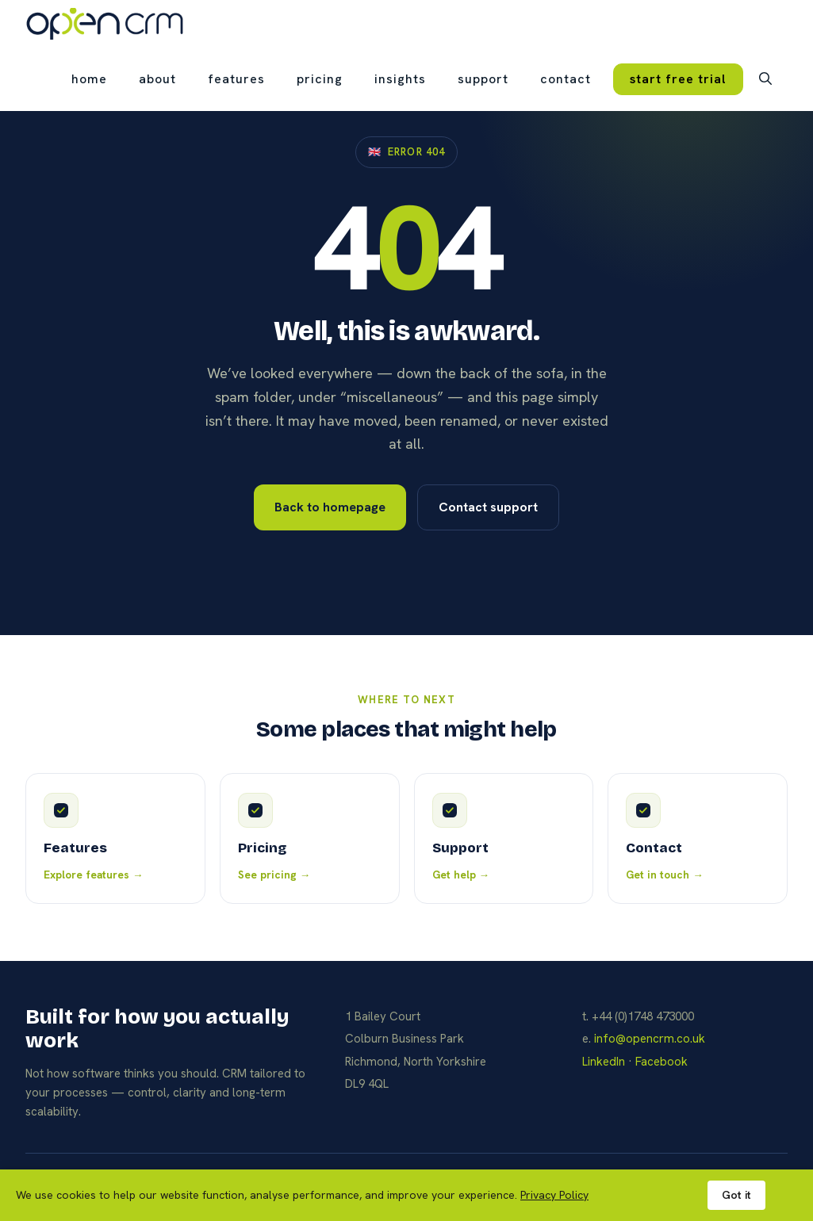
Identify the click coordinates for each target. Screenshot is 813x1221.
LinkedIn (603, 1062)
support (483, 79)
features (236, 79)
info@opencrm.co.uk (649, 1039)
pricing (320, 79)
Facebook (661, 1062)
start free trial (678, 79)
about (157, 79)
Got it (736, 1195)
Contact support (488, 507)
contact (565, 79)
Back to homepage (329, 507)
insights (400, 79)
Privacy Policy (554, 1195)
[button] (765, 79)
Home (89, 79)
